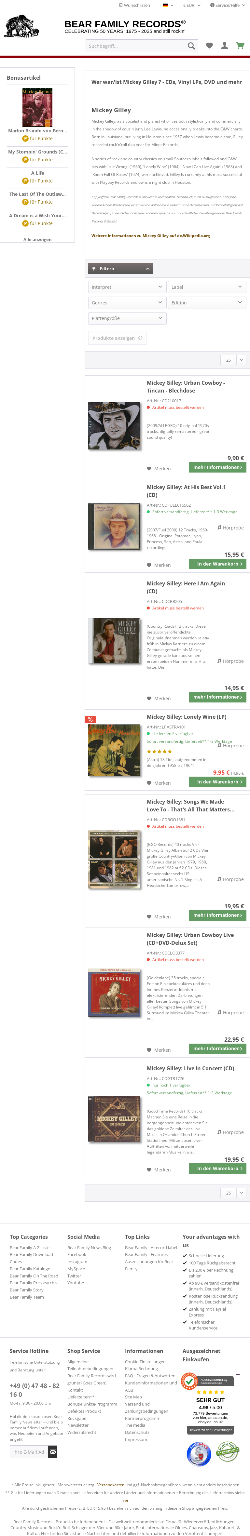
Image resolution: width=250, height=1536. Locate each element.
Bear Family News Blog (89, 1247)
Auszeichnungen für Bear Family (149, 1265)
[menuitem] (142, 45)
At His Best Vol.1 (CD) (186, 491)
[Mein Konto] (224, 45)
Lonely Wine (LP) (186, 716)
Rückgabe (76, 1418)
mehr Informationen (217, 466)
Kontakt (75, 1390)
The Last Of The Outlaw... (37, 194)
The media (135, 1425)
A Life (37, 173)
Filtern (103, 268)
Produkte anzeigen (117, 338)
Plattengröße (106, 318)
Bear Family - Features (146, 1254)
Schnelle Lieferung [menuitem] (206, 1256)
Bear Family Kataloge (30, 1269)
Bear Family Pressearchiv (34, 1283)
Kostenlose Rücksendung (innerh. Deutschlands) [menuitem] (213, 1299)
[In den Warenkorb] (217, 564)
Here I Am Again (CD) (186, 587)
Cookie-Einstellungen (145, 1362)
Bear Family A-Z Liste (29, 1247)
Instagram (77, 1261)
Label (177, 287)
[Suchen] (191, 45)
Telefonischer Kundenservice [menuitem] (203, 1325)
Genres (99, 303)
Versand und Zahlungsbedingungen (146, 1407)
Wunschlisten (134, 5)
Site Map (133, 1397)
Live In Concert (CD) (190, 1068)
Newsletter (78, 1425)
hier (125, 1500)
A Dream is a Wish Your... (37, 215)
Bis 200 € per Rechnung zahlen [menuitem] (211, 1273)
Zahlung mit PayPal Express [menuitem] (207, 1312)
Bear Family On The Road (34, 1276)
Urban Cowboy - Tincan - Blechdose (186, 386)
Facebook (76, 1254)
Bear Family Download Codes (31, 1257)
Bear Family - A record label (151, 1247)
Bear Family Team (27, 1297)
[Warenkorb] (240, 45)
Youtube (75, 1283)
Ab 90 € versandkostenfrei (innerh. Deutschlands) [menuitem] (214, 1286)
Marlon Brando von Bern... (37, 130)
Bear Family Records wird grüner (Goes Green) (91, 1379)
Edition (179, 303)
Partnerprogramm (142, 1418)
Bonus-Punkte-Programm (92, 1404)
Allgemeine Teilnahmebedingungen (90, 1365)
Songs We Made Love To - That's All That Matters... (191, 805)
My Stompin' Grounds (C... (37, 152)
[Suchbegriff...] (142, 45)
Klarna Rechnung (141, 1368)
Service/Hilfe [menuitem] (225, 5)
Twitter (74, 1276)
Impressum (136, 1439)
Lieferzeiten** (80, 1397)
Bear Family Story (27, 1290)
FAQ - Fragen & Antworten (150, 1376)
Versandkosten (110, 1485)
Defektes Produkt (84, 1411)
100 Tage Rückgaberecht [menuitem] (212, 1263)
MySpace (76, 1269)
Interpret (101, 287)
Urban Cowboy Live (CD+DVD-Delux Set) (190, 938)
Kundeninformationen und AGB (151, 1386)
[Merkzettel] (209, 45)
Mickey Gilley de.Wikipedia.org (150, 235)
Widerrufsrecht (81, 1432)
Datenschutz (137, 1432)
